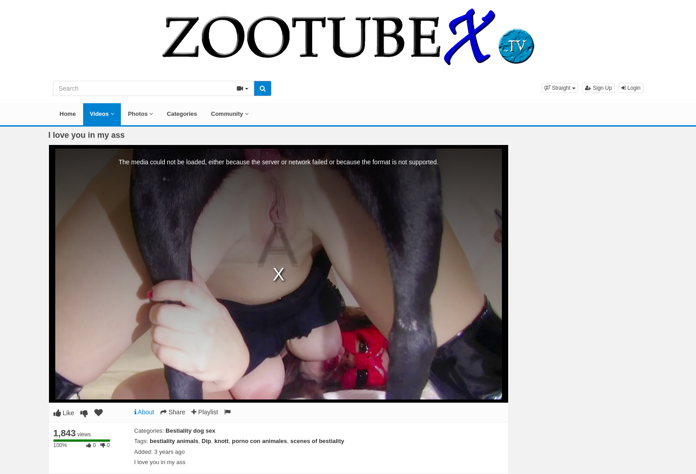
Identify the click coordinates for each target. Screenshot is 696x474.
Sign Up (598, 88)
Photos (140, 113)
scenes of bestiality (317, 441)
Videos (102, 113)
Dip (206, 441)
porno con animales (259, 441)
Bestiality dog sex (191, 430)
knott (221, 441)
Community (229, 113)
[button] (559, 88)
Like (64, 413)
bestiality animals (174, 441)
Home (68, 113)
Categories (182, 113)
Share (172, 412)
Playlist (204, 412)
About (144, 412)
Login (631, 88)
